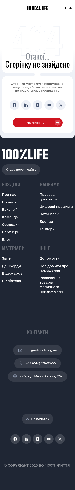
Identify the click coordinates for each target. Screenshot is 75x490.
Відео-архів (12, 273)
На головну (35, 122)
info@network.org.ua (37, 350)
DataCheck (49, 214)
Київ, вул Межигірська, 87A (37, 376)
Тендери (47, 229)
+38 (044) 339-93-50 (37, 363)
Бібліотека (11, 281)
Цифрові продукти (56, 206)
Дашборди (11, 266)
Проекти (9, 202)
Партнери (10, 232)
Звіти (6, 258)
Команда (10, 217)
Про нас (9, 194)
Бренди (46, 221)
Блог (6, 239)
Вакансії (9, 209)
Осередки (11, 224)
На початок (37, 419)
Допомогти (50, 258)
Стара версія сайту (21, 169)
